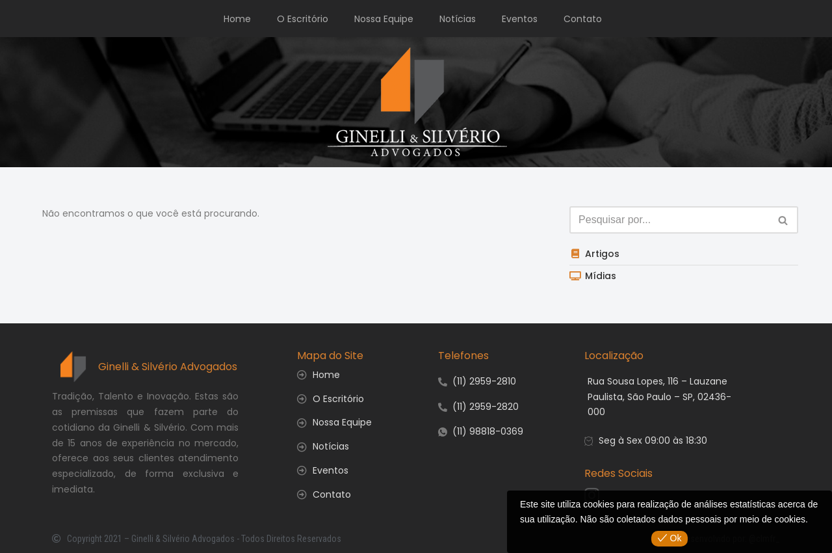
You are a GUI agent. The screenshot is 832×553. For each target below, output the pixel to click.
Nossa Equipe (383, 18)
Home (237, 18)
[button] (783, 220)
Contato (583, 18)
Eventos (520, 18)
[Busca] (783, 220)
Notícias (457, 18)
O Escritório (302, 18)
